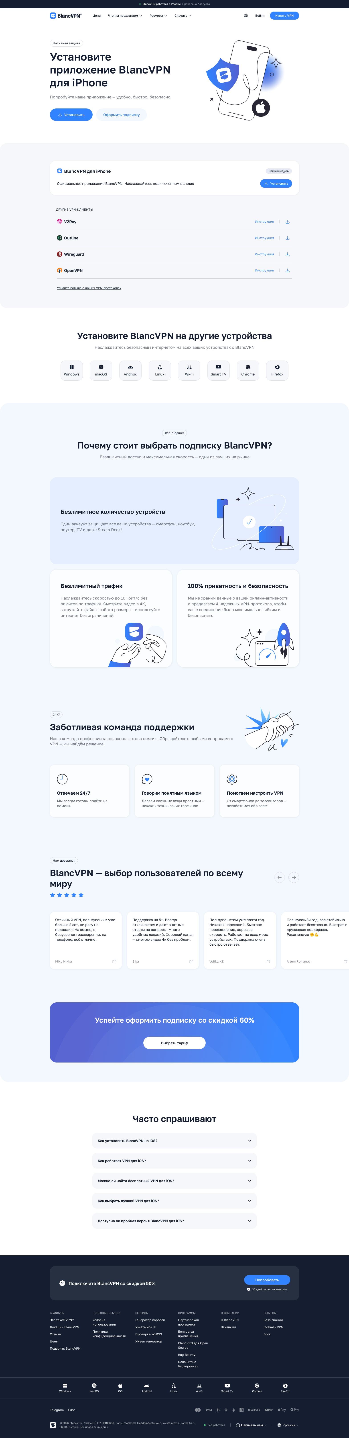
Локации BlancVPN (64, 1327)
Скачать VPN (273, 1327)
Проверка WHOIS (148, 1334)
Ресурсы (158, 15)
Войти (260, 15)
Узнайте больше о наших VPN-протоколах (89, 288)
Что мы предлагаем (125, 15)
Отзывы (55, 1334)
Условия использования (104, 1322)
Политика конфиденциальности (109, 1334)
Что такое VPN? (62, 1320)
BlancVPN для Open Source (193, 1345)
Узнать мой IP (145, 1327)
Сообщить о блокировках (188, 1364)
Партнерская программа (188, 1322)
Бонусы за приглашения (188, 1334)
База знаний (273, 1320)
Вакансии (228, 1327)
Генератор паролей (150, 1320)
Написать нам (251, 1425)
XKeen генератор (148, 1341)
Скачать (183, 15)
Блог (267, 1334)
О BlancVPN (230, 1320)
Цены (97, 15)
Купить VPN (284, 15)
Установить (276, 183)
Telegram (57, 1410)
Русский (288, 1425)
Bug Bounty (186, 1354)
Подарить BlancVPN (65, 1348)
